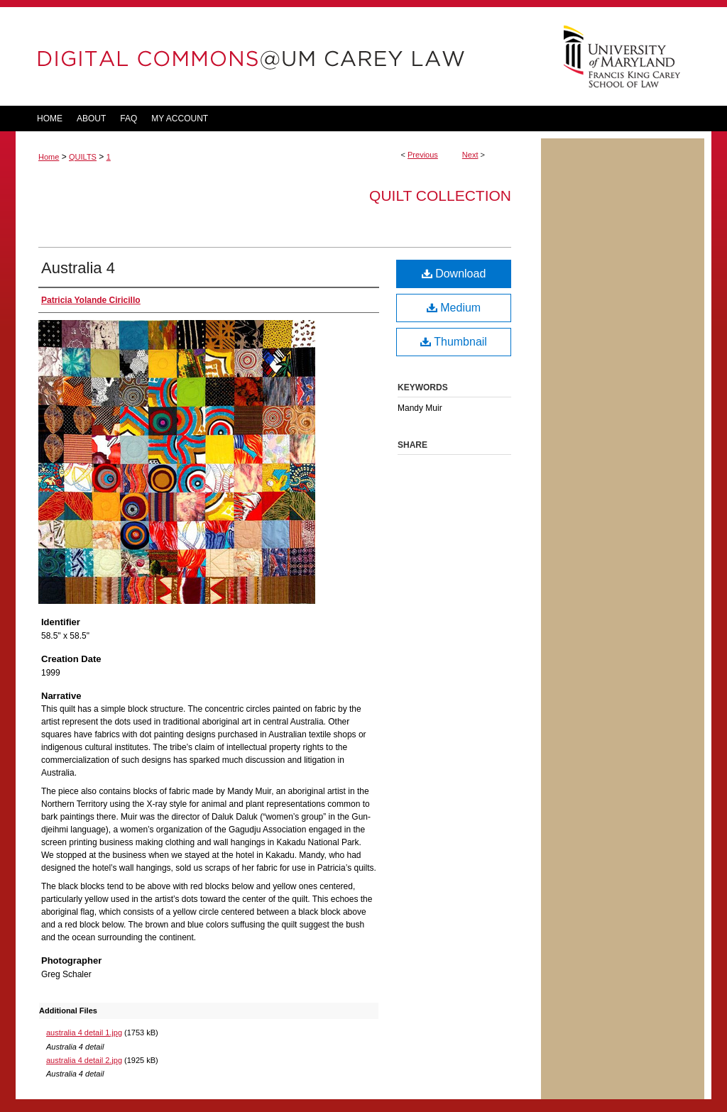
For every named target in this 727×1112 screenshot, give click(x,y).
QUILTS (83, 157)
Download (454, 274)
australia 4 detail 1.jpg (84, 1032)
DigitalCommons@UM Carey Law (278, 56)
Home (48, 157)
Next (470, 154)
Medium (454, 308)
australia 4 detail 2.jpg (84, 1060)
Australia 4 (78, 268)
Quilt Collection (440, 195)
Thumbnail (453, 342)
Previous (423, 154)
